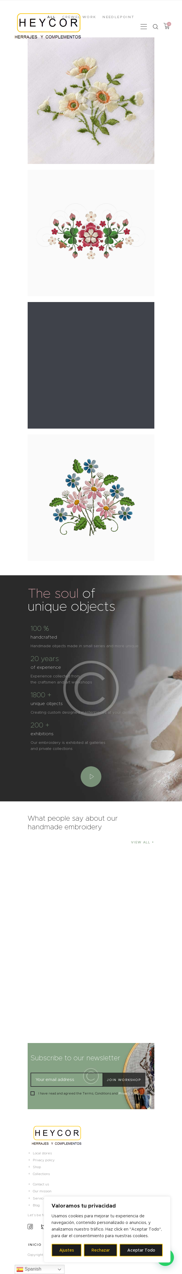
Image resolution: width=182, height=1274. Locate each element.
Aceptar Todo (141, 1250)
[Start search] (155, 27)
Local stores (42, 1153)
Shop (37, 1167)
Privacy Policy (129, 1093)
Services (40, 1198)
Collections (41, 1174)
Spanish (28, 1269)
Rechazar (101, 1250)
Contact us (41, 1184)
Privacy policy (44, 1160)
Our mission (42, 1191)
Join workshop (124, 1080)
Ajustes (66, 1250)
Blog (36, 1205)
